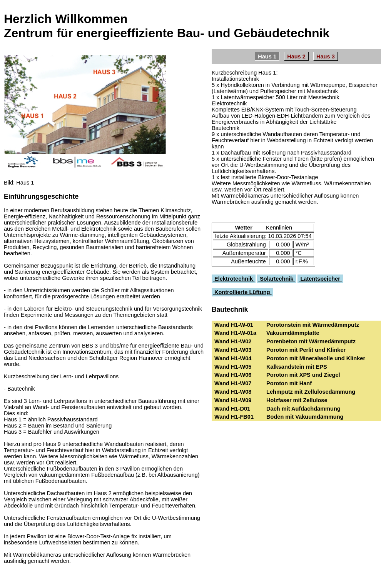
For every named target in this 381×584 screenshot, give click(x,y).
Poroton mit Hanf (289, 383)
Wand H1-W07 (235, 383)
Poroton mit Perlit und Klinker (306, 350)
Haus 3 (325, 56)
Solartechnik (276, 279)
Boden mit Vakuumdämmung (305, 417)
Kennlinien (279, 228)
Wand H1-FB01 (236, 417)
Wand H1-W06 (235, 375)
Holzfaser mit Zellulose (297, 400)
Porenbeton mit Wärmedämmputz (311, 341)
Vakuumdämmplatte (293, 333)
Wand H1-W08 (235, 392)
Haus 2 (296, 56)
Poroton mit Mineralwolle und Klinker (316, 358)
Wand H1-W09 (235, 400)
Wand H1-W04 (235, 358)
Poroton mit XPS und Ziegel (303, 375)
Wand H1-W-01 (236, 325)
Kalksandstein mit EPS (297, 367)
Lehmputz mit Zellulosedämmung (311, 392)
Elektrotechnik (233, 279)
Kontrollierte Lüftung (242, 292)
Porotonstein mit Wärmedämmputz (313, 325)
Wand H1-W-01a (237, 333)
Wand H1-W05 (235, 367)
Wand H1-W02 (235, 341)
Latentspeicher (320, 279)
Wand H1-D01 (234, 409)
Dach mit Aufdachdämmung (303, 409)
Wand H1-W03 (235, 350)
